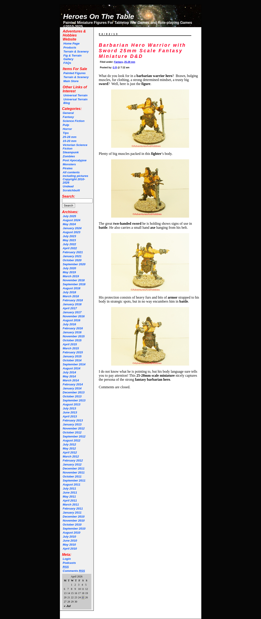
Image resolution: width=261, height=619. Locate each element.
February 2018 (73, 300)
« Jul (67, 606)
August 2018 (71, 288)
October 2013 (72, 396)
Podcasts (69, 562)
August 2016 (71, 320)
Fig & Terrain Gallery (72, 57)
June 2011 (70, 492)
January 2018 (72, 304)
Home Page (71, 43)
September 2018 (74, 284)
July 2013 (69, 408)
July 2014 (69, 372)
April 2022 (70, 248)
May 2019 (69, 272)
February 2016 (73, 328)
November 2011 (74, 472)
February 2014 (73, 384)
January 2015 (72, 356)
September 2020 (74, 264)
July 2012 (69, 444)
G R (115, 67)
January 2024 (72, 228)
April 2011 (70, 500)
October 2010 (72, 524)
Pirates (68, 168)
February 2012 (73, 460)
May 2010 (69, 544)
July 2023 (69, 236)
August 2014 (71, 368)
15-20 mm (70, 141)
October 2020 (72, 260)
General (68, 113)
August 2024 (71, 220)
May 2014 (69, 376)
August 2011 (71, 484)
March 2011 (71, 504)
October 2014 (72, 360)
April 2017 (70, 308)
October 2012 (72, 432)
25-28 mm (70, 137)
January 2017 (72, 312)
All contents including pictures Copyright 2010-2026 (75, 177)
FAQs (67, 63)
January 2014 (72, 388)
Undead (68, 186)
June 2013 (70, 412)
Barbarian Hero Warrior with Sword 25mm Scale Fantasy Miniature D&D (142, 50)
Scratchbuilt (71, 190)
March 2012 (71, 456)
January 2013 (72, 424)
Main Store (71, 81)
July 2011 (69, 488)
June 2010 (70, 540)
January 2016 (72, 332)
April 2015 (70, 344)
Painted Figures (74, 73)
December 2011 (74, 468)
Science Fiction (74, 121)
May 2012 (69, 448)
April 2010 (70, 548)
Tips (66, 133)
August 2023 (71, 232)
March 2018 (71, 296)
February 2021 (73, 252)
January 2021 (72, 256)
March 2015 (71, 348)
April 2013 (70, 416)
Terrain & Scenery (76, 51)
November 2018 (74, 280)
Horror (67, 129)
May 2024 (69, 224)
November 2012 (74, 428)
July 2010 (69, 536)
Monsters (69, 164)
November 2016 (74, 316)
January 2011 (72, 512)
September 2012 (74, 436)
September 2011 (74, 480)
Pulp (66, 125)
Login (67, 558)
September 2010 (74, 528)
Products (69, 47)
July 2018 (69, 292)
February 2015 (73, 352)
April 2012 (70, 452)
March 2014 (71, 380)
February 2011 (73, 508)
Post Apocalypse (75, 160)
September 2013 (74, 400)
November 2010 (74, 520)
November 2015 (74, 336)
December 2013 (74, 392)
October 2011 (72, 476)
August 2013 (71, 404)
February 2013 (73, 420)
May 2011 (69, 496)
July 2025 (69, 216)
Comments (74, 570)
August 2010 (71, 532)
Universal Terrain (75, 95)
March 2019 (71, 276)
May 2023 (69, 240)
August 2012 (71, 440)
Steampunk (71, 152)
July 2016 (69, 324)
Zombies (69, 156)
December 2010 (74, 516)
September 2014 (74, 364)
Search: (68, 196)
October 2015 (72, 340)
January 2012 (72, 464)
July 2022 (69, 244)
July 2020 (69, 268)
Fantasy (68, 117)
